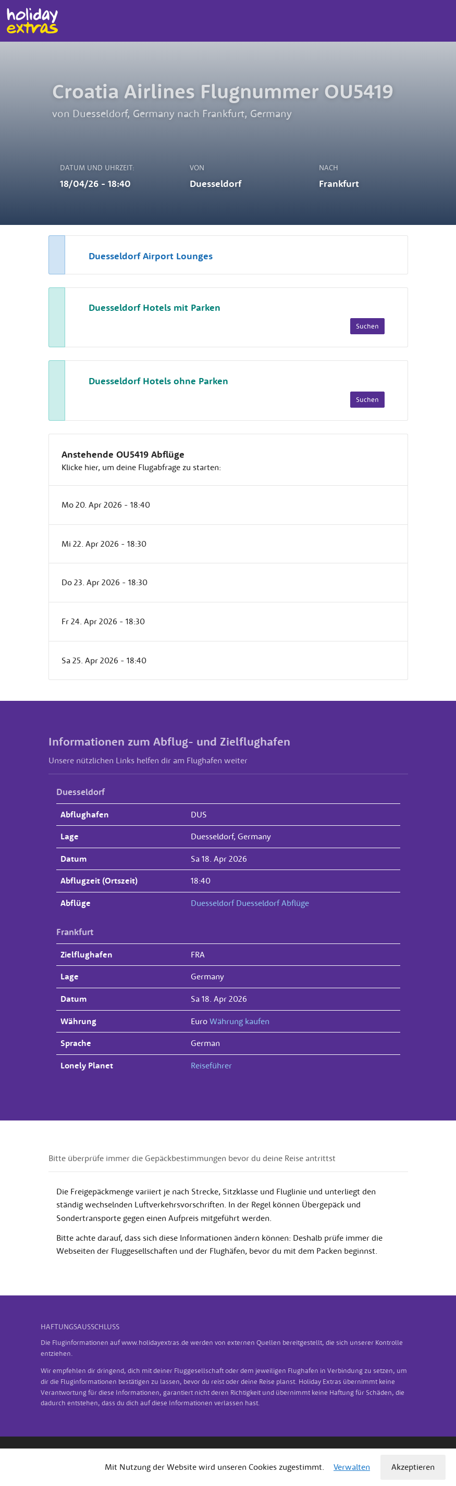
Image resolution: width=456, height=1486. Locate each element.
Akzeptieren (413, 1467)
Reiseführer (211, 1065)
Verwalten (352, 1467)
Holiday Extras (32, 21)
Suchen (367, 326)
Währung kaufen (239, 1021)
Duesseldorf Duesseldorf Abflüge (250, 903)
